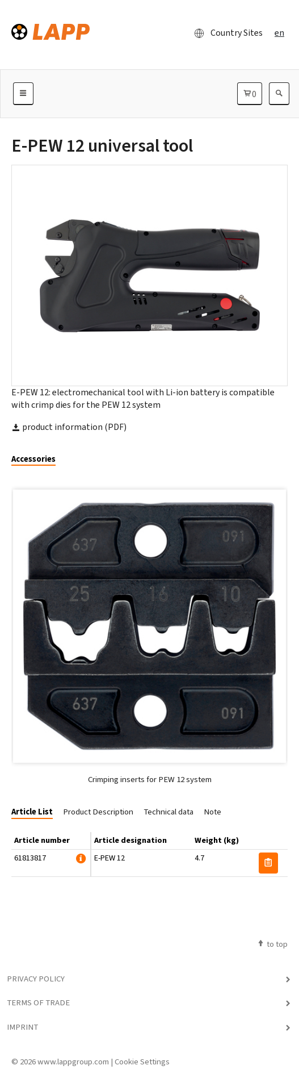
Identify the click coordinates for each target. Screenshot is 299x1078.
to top (272, 944)
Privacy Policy (36, 978)
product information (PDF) (69, 427)
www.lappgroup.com (73, 1061)
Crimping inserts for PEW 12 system (150, 779)
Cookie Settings (142, 1061)
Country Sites (225, 33)
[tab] (37, 460)
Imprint (22, 1027)
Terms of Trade (38, 1002)
